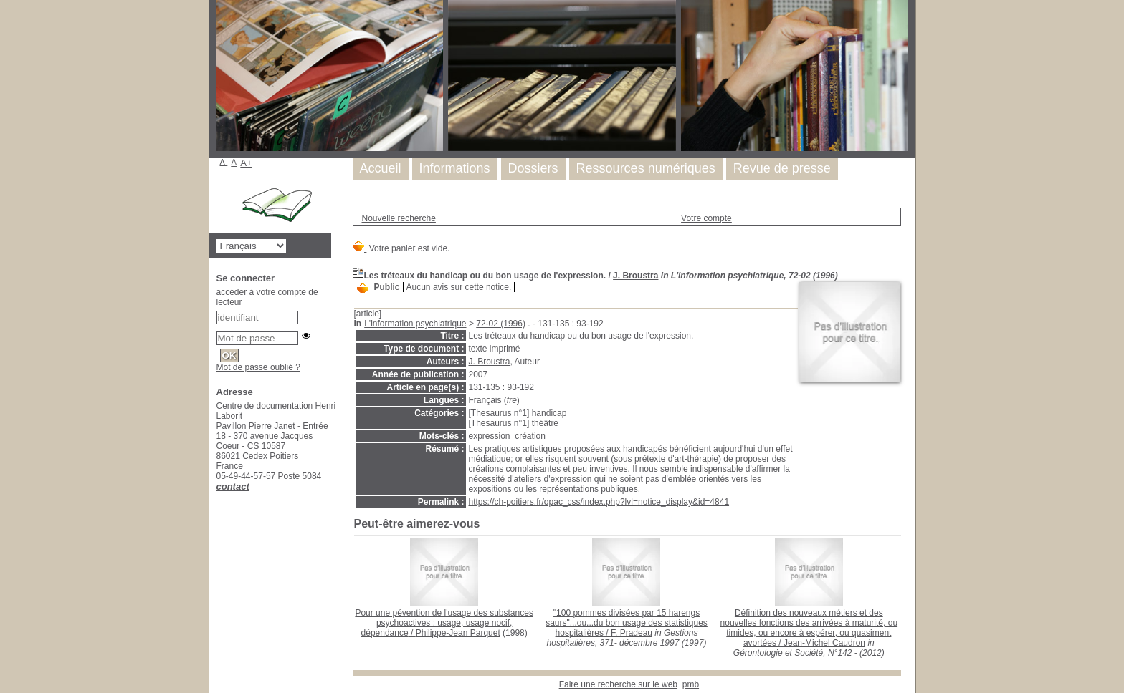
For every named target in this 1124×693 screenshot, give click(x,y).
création (530, 436)
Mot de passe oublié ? (258, 367)
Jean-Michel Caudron (824, 643)
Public (387, 287)
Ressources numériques (645, 168)
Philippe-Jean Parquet (458, 633)
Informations (454, 168)
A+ (246, 163)
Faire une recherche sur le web (618, 684)
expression (489, 436)
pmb (690, 684)
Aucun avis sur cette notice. (459, 287)
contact (232, 486)
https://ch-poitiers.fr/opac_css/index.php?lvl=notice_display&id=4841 (599, 502)
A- (224, 162)
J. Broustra (635, 276)
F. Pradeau (631, 633)
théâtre (545, 423)
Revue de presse (782, 168)
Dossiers (533, 168)
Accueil (380, 168)
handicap (549, 413)
